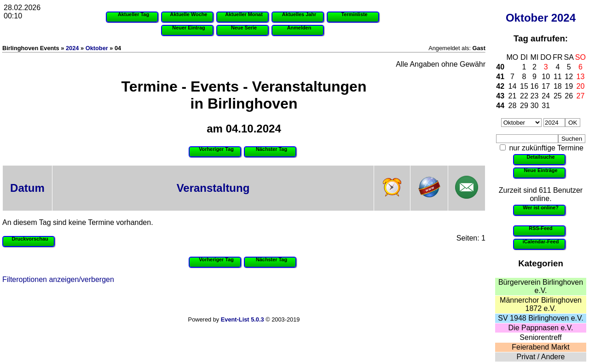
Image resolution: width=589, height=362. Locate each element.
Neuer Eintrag (188, 27)
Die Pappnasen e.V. (540, 328)
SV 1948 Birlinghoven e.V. (540, 318)
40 (500, 67)
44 (500, 105)
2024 (563, 17)
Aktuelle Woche (189, 14)
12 (569, 76)
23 (535, 96)
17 (546, 86)
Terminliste (354, 14)
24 (546, 96)
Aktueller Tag (133, 14)
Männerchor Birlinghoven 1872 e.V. (541, 304)
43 (500, 96)
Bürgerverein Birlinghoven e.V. (540, 286)
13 (581, 76)
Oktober (527, 17)
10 (546, 76)
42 (500, 86)
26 (569, 96)
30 (535, 105)
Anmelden (299, 27)
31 (546, 105)
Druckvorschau (30, 238)
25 (558, 96)
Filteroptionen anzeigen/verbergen (58, 279)
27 (581, 96)
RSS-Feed (540, 228)
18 (558, 86)
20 (581, 86)
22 (524, 96)
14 (512, 86)
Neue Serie (244, 27)
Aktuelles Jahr (299, 14)
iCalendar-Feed (541, 241)
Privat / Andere (541, 357)
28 (512, 105)
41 (500, 76)
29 (524, 105)
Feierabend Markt (540, 347)
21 (512, 96)
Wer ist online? (541, 207)
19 (569, 86)
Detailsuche (540, 157)
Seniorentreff (540, 337)
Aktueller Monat (244, 14)
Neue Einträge (540, 170)
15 (524, 86)
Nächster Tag (271, 149)
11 (558, 76)
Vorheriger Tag (216, 149)
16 (535, 86)
